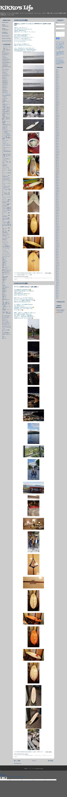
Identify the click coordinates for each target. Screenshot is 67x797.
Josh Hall (4, 73)
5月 (56, 69)
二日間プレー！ (5, 306)
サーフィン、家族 (6, 199)
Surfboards (4, 90)
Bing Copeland (5, 53)
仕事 (3, 280)
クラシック (4, 140)
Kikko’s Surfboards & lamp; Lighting (61, 310)
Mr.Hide (3, 78)
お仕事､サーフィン (6, 101)
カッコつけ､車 (5, 133)
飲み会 (3, 261)
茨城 (3, 259)
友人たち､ (4, 320)
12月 (57, 76)
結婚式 (3, 279)
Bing (3, 51)
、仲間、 (4, 48)
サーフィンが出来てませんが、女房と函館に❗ (26, 286)
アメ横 (3, 96)
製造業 (3, 291)
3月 (56, 99)
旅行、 (3, 338)
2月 (56, 72)
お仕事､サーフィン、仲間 (26, 274)
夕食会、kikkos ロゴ (6, 334)
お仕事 (3, 100)
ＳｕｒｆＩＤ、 (5, 93)
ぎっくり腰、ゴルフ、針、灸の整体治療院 (6, 137)
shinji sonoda (59, 312)
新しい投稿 (17, 760)
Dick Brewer (4, 60)
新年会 (3, 290)
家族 (3, 264)
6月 (56, 82)
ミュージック (5, 253)
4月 (56, 71)
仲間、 (3, 298)
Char (3, 56)
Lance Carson (5, 75)
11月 (57, 102)
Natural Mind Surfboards (4, 82)
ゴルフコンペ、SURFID (5, 165)
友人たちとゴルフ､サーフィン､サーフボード (6, 327)
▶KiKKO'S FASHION (6, 38)
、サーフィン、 (5, 46)
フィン (3, 250)
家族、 (3, 265)
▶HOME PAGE (5, 22)
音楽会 (3, 262)
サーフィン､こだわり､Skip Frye (6, 187)
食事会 (3, 288)
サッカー (4, 241)
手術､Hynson (5, 287)
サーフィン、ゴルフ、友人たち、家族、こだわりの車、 (6, 193)
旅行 (3, 336)
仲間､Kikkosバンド (6, 299)
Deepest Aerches (5, 59)
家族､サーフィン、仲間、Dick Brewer (6, 270)
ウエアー (4, 98)
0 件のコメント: (39, 272)
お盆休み (4, 127)
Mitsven (3, 77)
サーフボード (5, 236)
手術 (3, 285)
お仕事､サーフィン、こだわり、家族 (6, 107)
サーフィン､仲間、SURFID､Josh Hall (6, 219)
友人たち (4, 318)
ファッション (5, 248)
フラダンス (4, 251)
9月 (56, 79)
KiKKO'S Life (16, 8)
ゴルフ (3, 160)
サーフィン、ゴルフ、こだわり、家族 (6, 189)
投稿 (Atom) (18, 763)
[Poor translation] (5, 778)
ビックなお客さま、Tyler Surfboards (6, 246)
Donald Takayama (5, 62)
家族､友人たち (5, 272)
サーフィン (4, 167)
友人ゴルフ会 (5, 317)
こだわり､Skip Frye (6, 145)
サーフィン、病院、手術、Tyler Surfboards (6, 231)
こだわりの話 (5, 158)
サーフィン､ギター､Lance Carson (6, 179)
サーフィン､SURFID (6, 172)
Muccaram (4, 80)
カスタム (4, 129)
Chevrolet (4, 57)
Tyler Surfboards (5, 95)
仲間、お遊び (5, 302)
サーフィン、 (5, 168)
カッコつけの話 (5, 135)
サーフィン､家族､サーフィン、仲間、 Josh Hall (6, 204)
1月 (56, 74)
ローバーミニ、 (5, 254)
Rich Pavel (4, 84)
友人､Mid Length (5, 315)
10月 (57, 77)
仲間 (3, 296)
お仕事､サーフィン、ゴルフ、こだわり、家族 (6, 114)
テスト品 (4, 244)
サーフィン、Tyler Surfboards (6, 176)
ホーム (34, 760)
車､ (3, 284)
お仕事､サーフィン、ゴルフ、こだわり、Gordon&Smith (6, 110)
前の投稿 (50, 760)
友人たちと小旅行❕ (6, 330)
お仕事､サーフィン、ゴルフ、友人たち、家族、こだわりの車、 (6, 118)
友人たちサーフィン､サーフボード (6, 324)
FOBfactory (4, 64)
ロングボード (5, 256)
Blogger (41, 768)
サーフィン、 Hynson (6, 170)
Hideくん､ (4, 70)
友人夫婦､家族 (5, 332)
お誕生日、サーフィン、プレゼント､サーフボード (6, 125)
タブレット (4, 242)
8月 (56, 91)
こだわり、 (4, 143)
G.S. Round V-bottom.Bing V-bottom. (6, 66)
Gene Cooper (5, 69)
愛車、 (3, 257)
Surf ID (3, 89)
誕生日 (3, 294)
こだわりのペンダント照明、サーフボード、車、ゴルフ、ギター (6, 156)
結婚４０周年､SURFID (5, 277)
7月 (56, 80)
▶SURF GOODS (5, 35)
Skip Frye (4, 87)
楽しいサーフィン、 (6, 274)
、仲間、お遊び (5, 49)
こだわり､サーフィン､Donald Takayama (6, 151)
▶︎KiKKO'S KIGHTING (6, 40)
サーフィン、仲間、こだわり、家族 (6, 222)
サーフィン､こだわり (6, 180)
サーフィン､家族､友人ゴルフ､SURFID (6, 208)
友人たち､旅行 (5, 322)
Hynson (3, 72)
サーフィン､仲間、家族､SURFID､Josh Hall (6, 225)
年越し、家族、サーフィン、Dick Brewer (6, 313)
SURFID (19, 274)
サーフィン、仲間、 (6, 212)
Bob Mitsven (4, 54)
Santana (4, 85)
